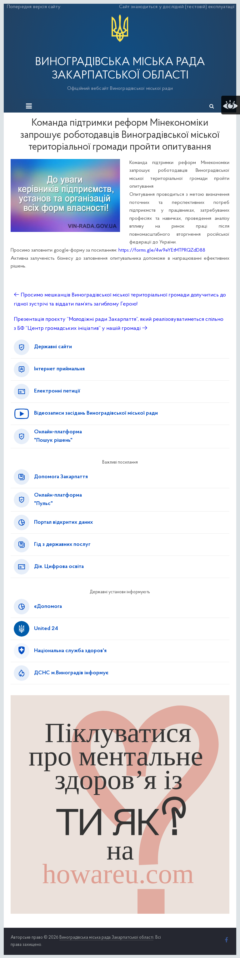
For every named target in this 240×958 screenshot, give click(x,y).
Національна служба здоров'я (70, 651)
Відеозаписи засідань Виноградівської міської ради (96, 413)
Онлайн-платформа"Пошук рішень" (58, 436)
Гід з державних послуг (62, 544)
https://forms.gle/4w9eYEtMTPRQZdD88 (161, 250)
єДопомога (48, 606)
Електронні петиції (57, 391)
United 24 (46, 629)
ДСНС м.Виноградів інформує (71, 673)
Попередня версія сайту (33, 6)
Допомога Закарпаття (61, 477)
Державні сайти (53, 347)
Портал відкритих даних (63, 522)
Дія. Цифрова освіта (59, 567)
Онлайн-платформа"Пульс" (58, 500)
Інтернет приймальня (59, 369)
